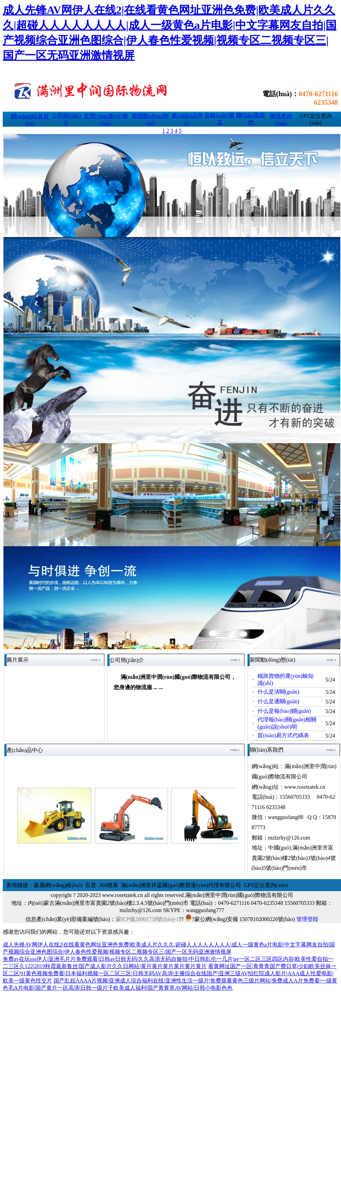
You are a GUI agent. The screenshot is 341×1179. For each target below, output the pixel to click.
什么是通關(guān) (278, 701)
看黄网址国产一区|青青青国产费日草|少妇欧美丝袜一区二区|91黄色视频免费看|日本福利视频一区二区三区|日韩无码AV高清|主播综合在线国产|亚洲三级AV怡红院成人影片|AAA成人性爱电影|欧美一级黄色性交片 (170, 973)
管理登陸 (307, 919)
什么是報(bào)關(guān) (284, 711)
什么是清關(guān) (278, 692)
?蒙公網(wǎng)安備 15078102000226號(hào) (240, 919)
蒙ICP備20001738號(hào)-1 (147, 919)
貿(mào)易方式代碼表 (283, 735)
